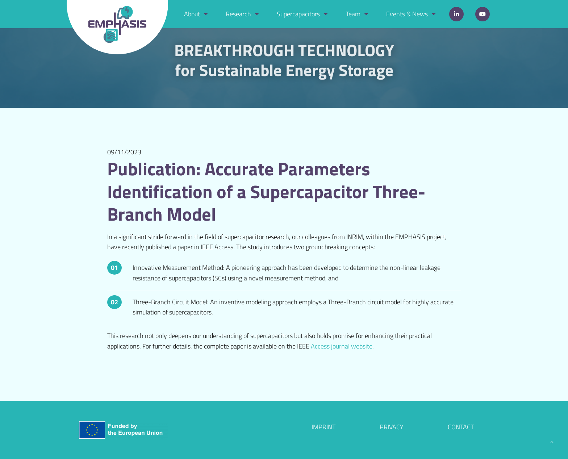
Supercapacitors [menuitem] (298, 14)
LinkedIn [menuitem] (456, 14)
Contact (461, 427)
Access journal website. (342, 346)
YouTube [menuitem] (482, 14)
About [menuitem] (192, 14)
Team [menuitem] (353, 14)
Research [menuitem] (238, 14)
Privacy (392, 427)
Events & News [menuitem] (407, 14)
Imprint (323, 427)
